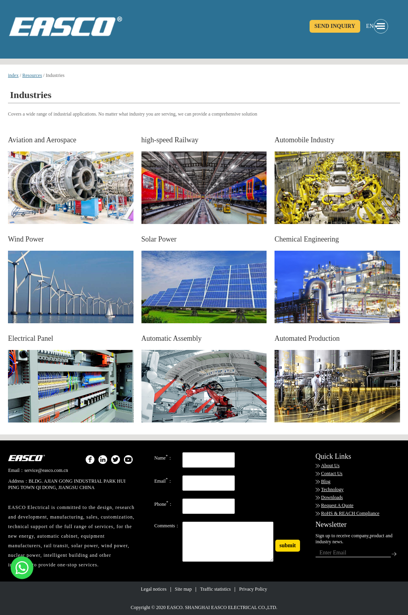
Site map (183, 589)
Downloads (332, 497)
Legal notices (154, 589)
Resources (32, 75)
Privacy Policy (253, 589)
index (13, 75)
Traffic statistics (215, 589)
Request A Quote (337, 505)
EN (370, 26)
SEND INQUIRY (334, 26)
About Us (330, 465)
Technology (332, 489)
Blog (325, 481)
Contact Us (332, 473)
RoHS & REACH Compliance (350, 513)
